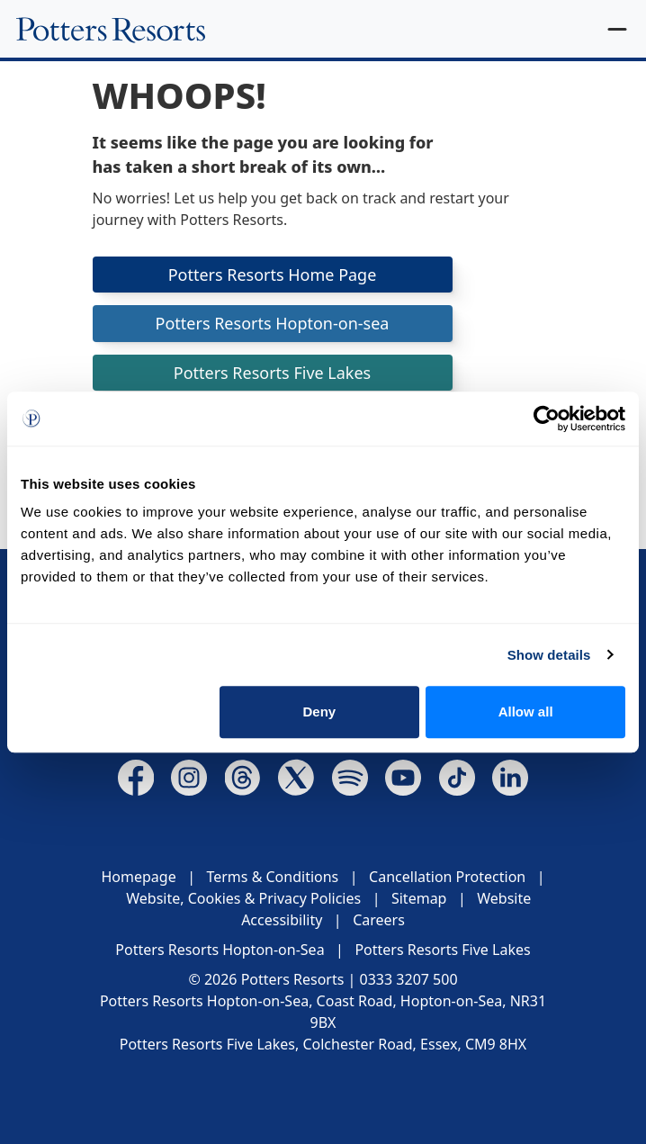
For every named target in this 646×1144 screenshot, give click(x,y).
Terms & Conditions (272, 877)
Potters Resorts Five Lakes (442, 949)
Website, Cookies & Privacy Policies (243, 898)
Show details (549, 654)
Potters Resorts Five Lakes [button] (273, 372)
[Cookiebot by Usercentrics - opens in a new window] (546, 418)
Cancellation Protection (447, 877)
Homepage (138, 877)
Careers (379, 920)
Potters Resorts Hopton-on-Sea (219, 949)
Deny (319, 711)
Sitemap (419, 898)
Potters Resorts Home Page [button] (272, 274)
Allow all (525, 711)
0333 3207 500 (409, 979)
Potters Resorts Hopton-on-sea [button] (272, 323)
